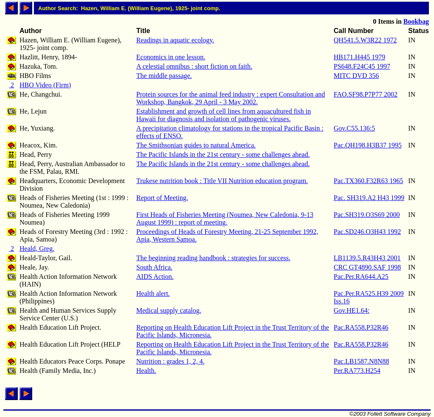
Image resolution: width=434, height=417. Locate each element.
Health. (146, 370)
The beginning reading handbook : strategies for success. (213, 257)
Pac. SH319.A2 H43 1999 (369, 197)
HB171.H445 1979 (359, 57)
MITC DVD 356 (356, 75)
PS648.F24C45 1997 (362, 66)
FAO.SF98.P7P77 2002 (365, 94)
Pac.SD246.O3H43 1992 (367, 231)
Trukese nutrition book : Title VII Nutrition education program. (222, 180)
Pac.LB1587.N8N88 (361, 361)
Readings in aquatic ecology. (175, 40)
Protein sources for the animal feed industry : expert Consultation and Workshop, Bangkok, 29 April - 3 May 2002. (230, 98)
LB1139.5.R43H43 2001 (367, 257)
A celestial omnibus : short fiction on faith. (194, 66)
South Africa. (154, 267)
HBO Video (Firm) (45, 85)
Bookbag (416, 21)
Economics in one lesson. (171, 57)
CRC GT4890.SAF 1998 (367, 267)
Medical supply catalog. (168, 310)
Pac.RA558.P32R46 (361, 327)
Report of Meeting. (162, 197)
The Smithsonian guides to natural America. (196, 145)
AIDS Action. (155, 276)
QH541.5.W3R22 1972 (365, 40)
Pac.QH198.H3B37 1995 (367, 145)
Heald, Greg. (36, 248)
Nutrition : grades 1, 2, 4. (170, 361)
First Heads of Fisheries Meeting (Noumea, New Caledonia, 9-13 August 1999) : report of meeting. (225, 218)
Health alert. (153, 293)
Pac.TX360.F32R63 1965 (368, 180)
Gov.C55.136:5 (354, 128)
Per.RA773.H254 (357, 370)
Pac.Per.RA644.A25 (361, 276)
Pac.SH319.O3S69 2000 (367, 214)
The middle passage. (164, 75)
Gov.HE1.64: (351, 310)
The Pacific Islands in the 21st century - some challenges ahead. (223, 154)
